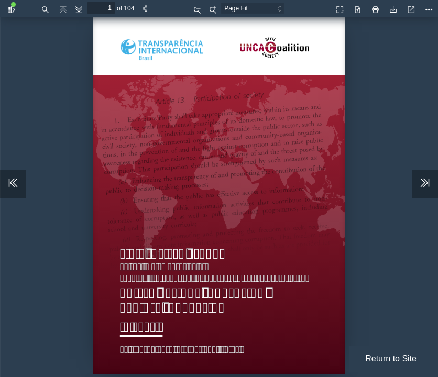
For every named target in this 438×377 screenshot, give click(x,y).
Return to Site (391, 358)
